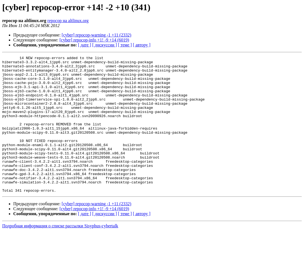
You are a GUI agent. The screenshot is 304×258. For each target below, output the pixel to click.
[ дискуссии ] (104, 45)
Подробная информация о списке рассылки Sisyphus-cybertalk (60, 253)
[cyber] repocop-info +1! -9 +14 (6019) (94, 40)
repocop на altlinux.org (68, 20)
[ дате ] (84, 45)
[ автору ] (141, 45)
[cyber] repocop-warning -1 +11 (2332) (96, 35)
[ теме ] (125, 45)
